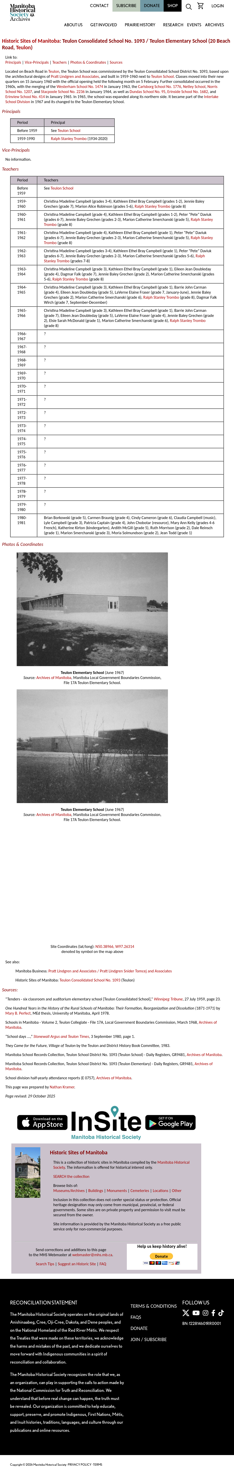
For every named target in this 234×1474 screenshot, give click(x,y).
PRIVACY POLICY (80, 1464)
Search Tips (45, 1263)
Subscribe (126, 5)
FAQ (103, 1263)
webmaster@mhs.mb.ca (92, 1254)
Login (218, 6)
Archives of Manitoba (53, 677)
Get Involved (103, 25)
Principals (13, 62)
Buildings (95, 1190)
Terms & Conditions (154, 1306)
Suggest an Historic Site (77, 1263)
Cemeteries (140, 1190)
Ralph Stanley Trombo (69, 138)
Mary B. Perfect (18, 1013)
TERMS (97, 1464)
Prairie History (140, 25)
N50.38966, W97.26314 (114, 946)
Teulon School (162, 76)
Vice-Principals (37, 62)
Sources (116, 62)
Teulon (23, 47)
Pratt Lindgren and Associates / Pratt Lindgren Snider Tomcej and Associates (110, 971)
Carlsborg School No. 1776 (159, 86)
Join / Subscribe (149, 1339)
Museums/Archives (68, 1190)
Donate (152, 5)
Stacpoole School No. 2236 (63, 91)
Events (194, 25)
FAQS (136, 1317)
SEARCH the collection (71, 1176)
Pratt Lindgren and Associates (75, 76)
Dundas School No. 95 (147, 91)
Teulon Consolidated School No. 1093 (90, 980)
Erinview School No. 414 (25, 96)
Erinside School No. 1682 (187, 91)
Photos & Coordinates (88, 62)
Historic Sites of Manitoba (31, 41)
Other (177, 1190)
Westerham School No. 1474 (80, 86)
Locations (160, 1190)
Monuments (117, 1190)
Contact (99, 5)
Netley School (194, 86)
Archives (214, 25)
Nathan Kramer (62, 1087)
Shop (172, 5)
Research (173, 25)
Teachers (59, 62)
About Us (73, 25)
